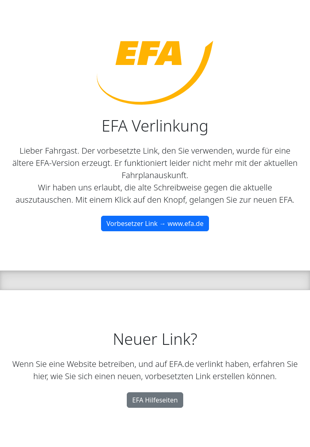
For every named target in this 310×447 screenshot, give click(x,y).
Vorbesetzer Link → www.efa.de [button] (155, 223)
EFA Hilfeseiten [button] (154, 400)
